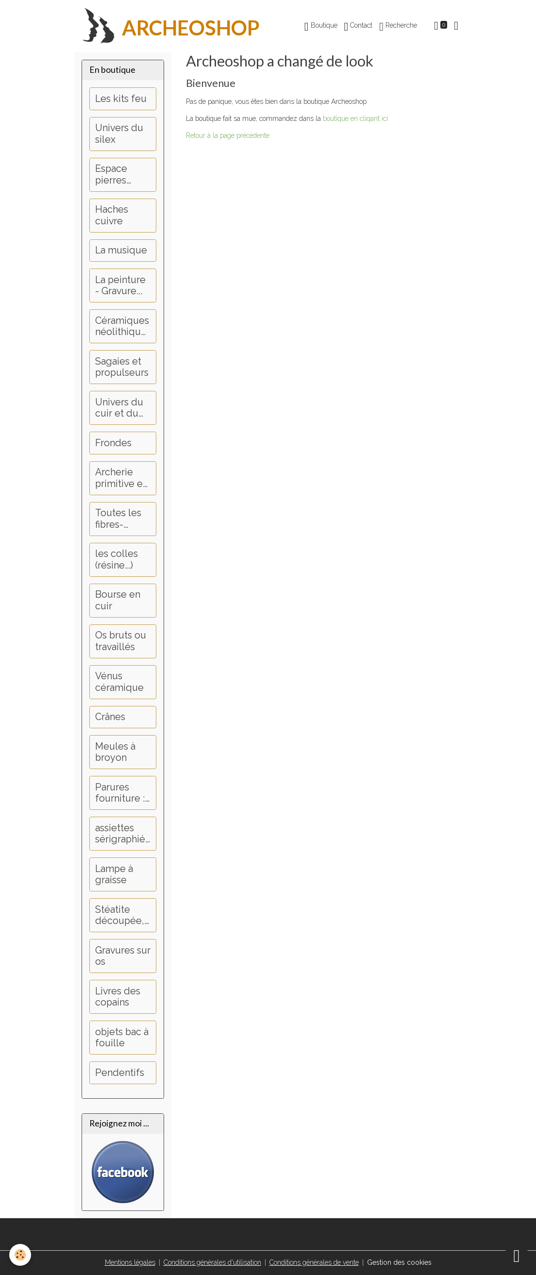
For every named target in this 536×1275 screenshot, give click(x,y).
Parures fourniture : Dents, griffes (120, 793)
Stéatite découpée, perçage (119, 915)
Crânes (110, 716)
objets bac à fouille (122, 1037)
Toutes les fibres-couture (118, 518)
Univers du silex (119, 133)
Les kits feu (121, 98)
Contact (358, 26)
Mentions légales (130, 1262)
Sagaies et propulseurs (122, 367)
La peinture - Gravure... (120, 285)
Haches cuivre (111, 215)
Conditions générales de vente (314, 1262)
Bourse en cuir (117, 600)
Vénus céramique (119, 682)
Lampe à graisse (114, 874)
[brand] (167, 26)
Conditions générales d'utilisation (212, 1262)
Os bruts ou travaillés (120, 641)
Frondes (113, 443)
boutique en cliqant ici (355, 118)
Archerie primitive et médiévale (120, 478)
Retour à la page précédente (227, 135)
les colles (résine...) (116, 559)
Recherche (398, 26)
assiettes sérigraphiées (120, 833)
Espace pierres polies (111, 174)
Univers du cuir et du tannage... (119, 408)
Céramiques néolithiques (122, 326)
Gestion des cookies (399, 1262)
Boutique (320, 26)
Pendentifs (119, 1072)
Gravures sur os (123, 956)
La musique (121, 250)
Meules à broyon (115, 752)
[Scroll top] (516, 1255)
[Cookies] (21, 1255)
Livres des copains (117, 997)
